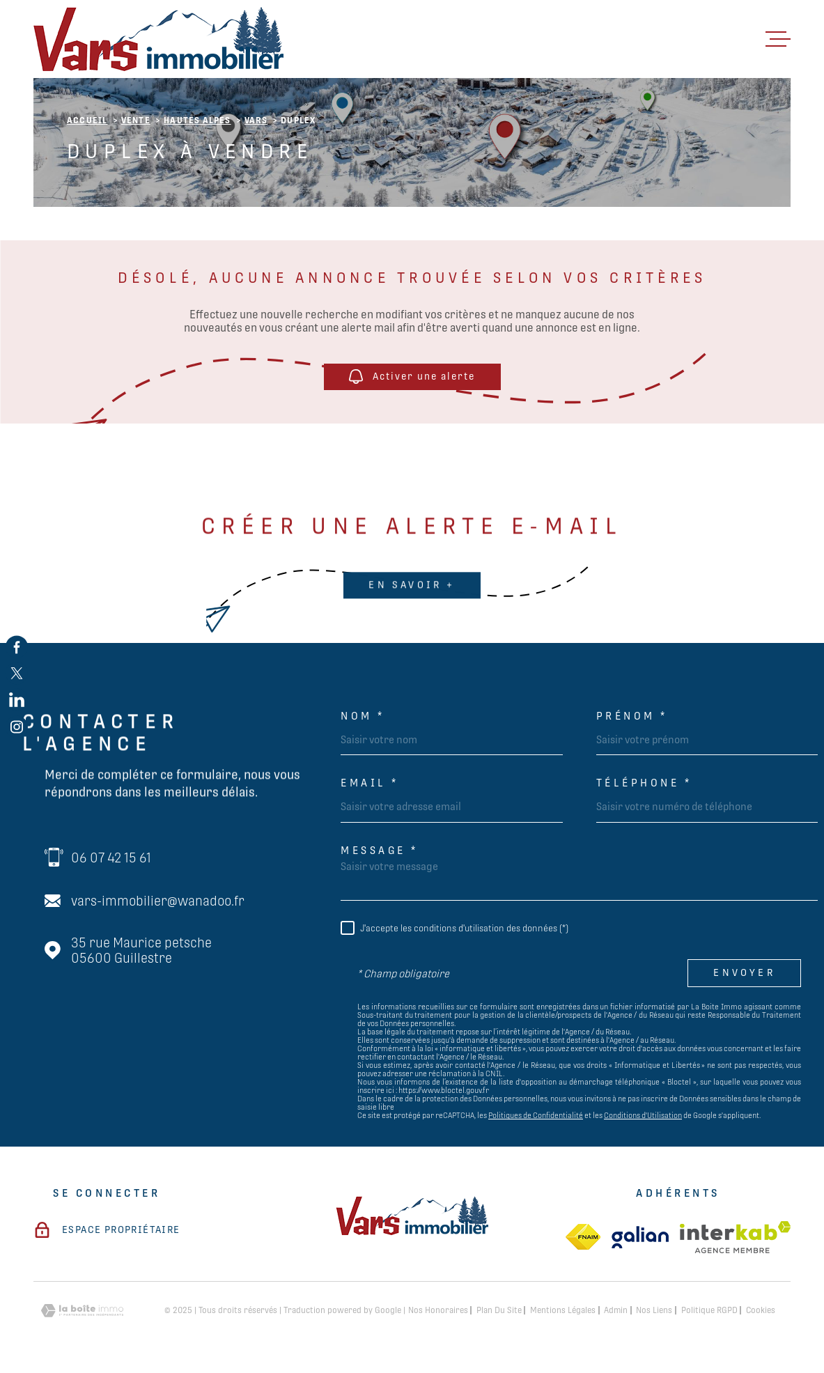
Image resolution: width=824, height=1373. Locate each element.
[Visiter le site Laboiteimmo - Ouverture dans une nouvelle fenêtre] (82, 1310)
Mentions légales (563, 1310)
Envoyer (744, 973)
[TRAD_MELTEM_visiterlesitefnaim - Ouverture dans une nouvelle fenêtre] (583, 1237)
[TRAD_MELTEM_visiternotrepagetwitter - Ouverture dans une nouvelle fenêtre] (17, 673)
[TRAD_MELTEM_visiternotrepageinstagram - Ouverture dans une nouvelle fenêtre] (17, 726)
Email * (370, 782)
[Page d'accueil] (158, 39)
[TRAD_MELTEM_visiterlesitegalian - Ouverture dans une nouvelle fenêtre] (640, 1237)
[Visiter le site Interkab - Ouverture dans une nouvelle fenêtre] (735, 1237)
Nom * (363, 716)
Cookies (760, 1310)
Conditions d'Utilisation (643, 1115)
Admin (616, 1310)
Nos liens (654, 1310)
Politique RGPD (709, 1310)
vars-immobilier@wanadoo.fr (157, 900)
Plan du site (499, 1310)
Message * (380, 850)
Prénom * (632, 716)
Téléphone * (644, 782)
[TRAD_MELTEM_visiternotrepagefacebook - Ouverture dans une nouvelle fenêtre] (17, 646)
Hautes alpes (197, 120)
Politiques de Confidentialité (535, 1115)
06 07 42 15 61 (111, 857)
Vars (255, 120)
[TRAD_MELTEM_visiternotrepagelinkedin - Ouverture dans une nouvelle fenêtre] (17, 700)
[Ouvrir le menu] (778, 39)
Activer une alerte (412, 377)
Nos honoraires (438, 1310)
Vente (135, 120)
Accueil (87, 120)
